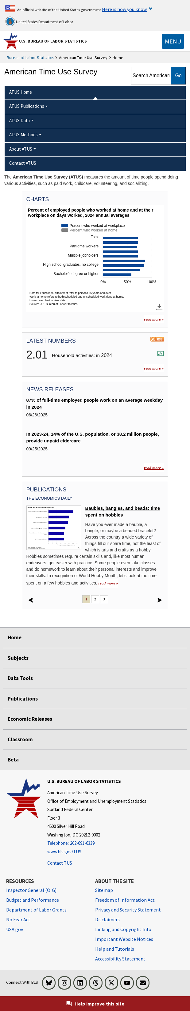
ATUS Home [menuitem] (20, 92)
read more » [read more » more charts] (154, 319)
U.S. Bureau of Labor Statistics (53, 41)
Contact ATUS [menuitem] (22, 163)
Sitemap (104, 890)
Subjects (18, 658)
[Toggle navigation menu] (173, 41)
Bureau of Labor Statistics (30, 57)
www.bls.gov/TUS (64, 852)
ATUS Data (19, 120)
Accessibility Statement (120, 959)
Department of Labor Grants (36, 910)
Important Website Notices (124, 939)
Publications (23, 698)
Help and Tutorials (114, 949)
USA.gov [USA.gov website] (14, 929)
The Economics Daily (49, 498)
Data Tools (20, 678)
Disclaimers (107, 919)
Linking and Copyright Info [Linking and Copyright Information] (123, 929)
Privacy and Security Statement (128, 910)
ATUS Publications (26, 106)
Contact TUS (59, 863)
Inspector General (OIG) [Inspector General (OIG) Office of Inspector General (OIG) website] (31, 890)
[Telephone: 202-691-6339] (96, 843)
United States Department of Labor (39, 21)
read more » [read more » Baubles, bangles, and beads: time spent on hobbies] (108, 583)
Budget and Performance (32, 900)
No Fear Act (18, 919)
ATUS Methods (23, 134)
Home (14, 637)
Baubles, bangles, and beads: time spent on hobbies (122, 511)
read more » (154, 368)
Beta (13, 759)
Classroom (20, 739)
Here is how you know (124, 9)
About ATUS (20, 149)
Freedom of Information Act (125, 900)
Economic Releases (30, 719)
